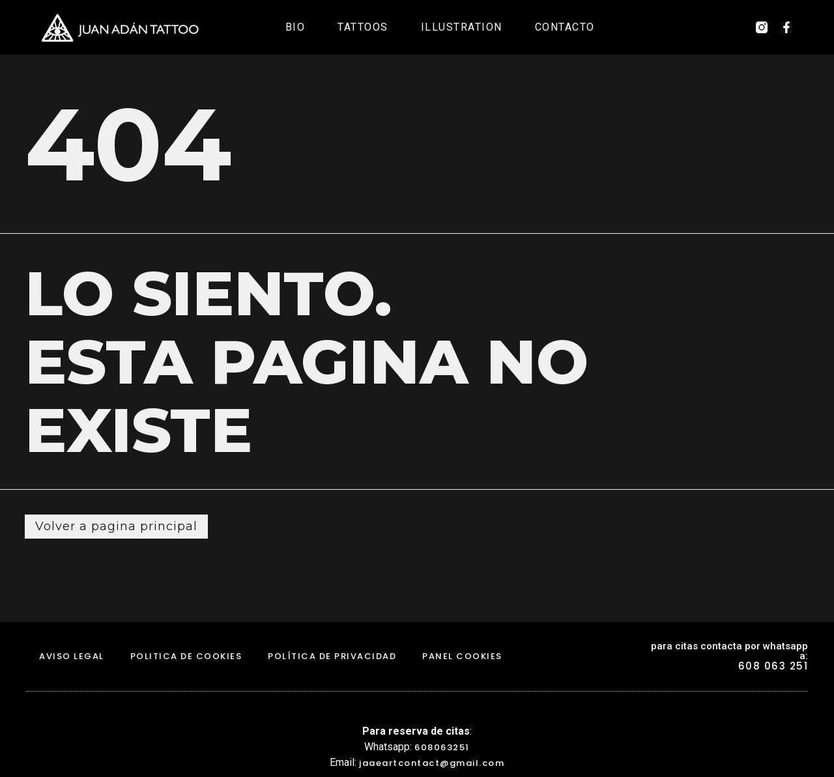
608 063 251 (773, 666)
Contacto (565, 27)
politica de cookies (186, 656)
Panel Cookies (462, 656)
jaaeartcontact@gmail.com (431, 763)
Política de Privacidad (332, 656)
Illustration (461, 27)
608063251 (442, 747)
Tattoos (363, 27)
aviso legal (71, 656)
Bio (295, 27)
